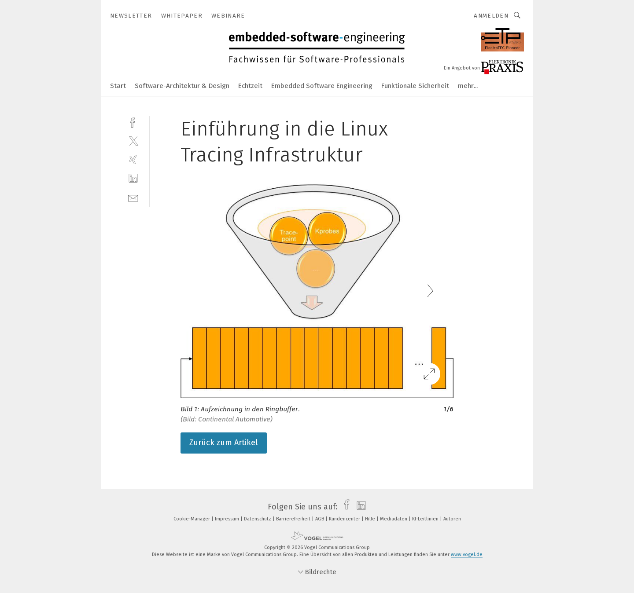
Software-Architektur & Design (182, 86)
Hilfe (370, 519)
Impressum (227, 519)
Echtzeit (250, 86)
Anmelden (491, 15)
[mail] (133, 197)
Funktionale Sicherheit (415, 86)
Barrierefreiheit (294, 519)
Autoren (452, 519)
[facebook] (133, 121)
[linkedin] (133, 178)
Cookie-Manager (192, 519)
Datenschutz (258, 519)
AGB (320, 519)
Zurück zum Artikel (223, 442)
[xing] (133, 159)
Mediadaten (394, 519)
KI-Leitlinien (426, 519)
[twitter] (133, 140)
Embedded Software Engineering (321, 86)
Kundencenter (345, 519)
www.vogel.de (467, 554)
